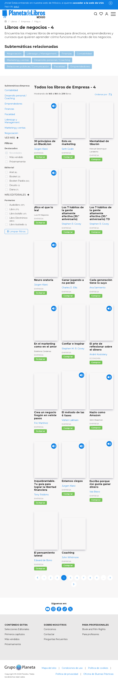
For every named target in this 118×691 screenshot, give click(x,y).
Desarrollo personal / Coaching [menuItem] (15, 97)
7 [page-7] (83, 578)
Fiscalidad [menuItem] (10, 114)
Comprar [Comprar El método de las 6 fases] (68, 428)
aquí (16, 6)
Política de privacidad (66, 674)
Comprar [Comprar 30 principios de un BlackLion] (40, 157)
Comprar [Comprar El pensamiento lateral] (40, 568)
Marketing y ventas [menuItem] (15, 127)
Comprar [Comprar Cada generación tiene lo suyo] (96, 296)
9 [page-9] (96, 578)
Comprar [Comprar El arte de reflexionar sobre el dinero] (96, 362)
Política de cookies (98, 668)
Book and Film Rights (93, 629)
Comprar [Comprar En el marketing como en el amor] (40, 359)
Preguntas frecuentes (55, 639)
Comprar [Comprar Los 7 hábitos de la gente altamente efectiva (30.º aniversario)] (68, 232)
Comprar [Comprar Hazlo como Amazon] (96, 428)
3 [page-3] (57, 578)
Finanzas (67, 53)
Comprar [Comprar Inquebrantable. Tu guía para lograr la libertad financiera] (40, 503)
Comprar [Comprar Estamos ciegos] (68, 494)
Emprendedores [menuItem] (13, 103)
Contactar (49, 634)
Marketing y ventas (18, 60)
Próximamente (13, 644)
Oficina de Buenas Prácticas (98, 674)
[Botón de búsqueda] (95, 14)
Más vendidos (12, 639)
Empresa (38, 153)
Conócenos (50, 629)
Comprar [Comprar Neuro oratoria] (40, 293)
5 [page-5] (70, 578)
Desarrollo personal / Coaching (52, 60)
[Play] (52, 106)
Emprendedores (80, 66)
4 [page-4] (64, 578)
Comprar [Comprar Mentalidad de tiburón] (96, 159)
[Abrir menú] (113, 14)
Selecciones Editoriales (17, 629)
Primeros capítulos (15, 634)
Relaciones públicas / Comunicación (28, 66)
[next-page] (74, 584)
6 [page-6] (77, 578)
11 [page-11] (110, 578)
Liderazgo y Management (42, 53)
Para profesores (90, 634)
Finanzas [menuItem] (9, 109)
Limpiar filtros (16, 231)
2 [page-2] (50, 578)
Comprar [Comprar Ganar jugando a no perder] (68, 296)
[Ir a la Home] (6, 21)
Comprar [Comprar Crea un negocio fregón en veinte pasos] (40, 431)
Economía (95, 358)
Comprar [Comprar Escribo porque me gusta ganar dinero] (96, 500)
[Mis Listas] (100, 14)
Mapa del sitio (49, 668)
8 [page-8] (90, 578)
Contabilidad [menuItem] (11, 90)
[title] (47, 609)
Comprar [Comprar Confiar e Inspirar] (68, 356)
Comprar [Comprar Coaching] (68, 565)
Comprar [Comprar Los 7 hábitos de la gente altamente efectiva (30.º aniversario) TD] (96, 232)
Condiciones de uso (72, 668)
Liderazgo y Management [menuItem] (12, 121)
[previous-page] (37, 577)
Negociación (14, 53)
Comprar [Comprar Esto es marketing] (68, 157)
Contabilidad (84, 53)
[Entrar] (105, 14)
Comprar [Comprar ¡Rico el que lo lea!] (40, 223)
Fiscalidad (59, 66)
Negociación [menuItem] (11, 133)
